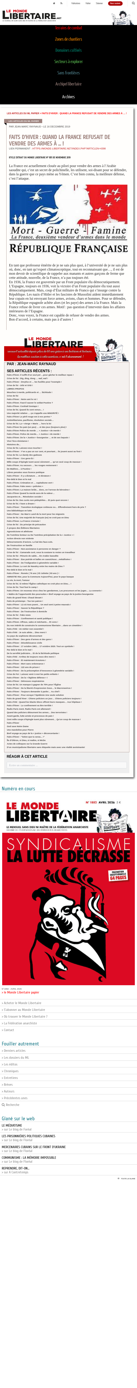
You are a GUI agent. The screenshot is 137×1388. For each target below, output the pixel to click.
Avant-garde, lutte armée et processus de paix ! (30, 716)
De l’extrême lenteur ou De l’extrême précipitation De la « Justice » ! (40, 535)
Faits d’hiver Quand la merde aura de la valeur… (31, 493)
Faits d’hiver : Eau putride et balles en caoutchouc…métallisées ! (39, 559)
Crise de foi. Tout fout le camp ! (22, 587)
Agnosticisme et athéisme (20, 531)
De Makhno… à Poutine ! (19, 469)
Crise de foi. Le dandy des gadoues (24, 455)
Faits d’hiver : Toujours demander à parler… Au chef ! (33, 691)
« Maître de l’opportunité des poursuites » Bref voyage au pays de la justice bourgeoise (50, 594)
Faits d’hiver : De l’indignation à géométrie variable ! (33, 563)
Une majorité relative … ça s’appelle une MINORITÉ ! (33, 413)
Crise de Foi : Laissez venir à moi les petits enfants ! (33, 674)
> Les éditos (9, 1064)
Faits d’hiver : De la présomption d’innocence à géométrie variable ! (40, 670)
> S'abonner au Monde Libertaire (23, 1010)
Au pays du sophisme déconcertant (24, 636)
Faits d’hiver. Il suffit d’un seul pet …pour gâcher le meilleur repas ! (40, 375)
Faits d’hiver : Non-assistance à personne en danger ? (34, 549)
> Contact (8, 1030)
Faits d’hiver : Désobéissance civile (24, 643)
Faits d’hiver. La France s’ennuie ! (23, 521)
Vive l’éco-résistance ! (18, 441)
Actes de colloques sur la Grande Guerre (27, 743)
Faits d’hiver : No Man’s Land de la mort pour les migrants (36, 514)
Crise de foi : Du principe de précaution (26, 524)
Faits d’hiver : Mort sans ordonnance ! (26, 663)
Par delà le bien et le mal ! (19, 650)
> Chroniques (10, 1071)
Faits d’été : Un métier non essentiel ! (25, 629)
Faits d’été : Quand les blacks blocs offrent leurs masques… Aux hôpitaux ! (44, 702)
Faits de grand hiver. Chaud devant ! (25, 597)
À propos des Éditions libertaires (23, 528)
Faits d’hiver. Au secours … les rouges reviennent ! (32, 465)
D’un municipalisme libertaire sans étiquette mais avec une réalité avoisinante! (46, 747)
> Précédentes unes (14, 1098)
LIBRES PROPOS (15, 389)
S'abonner (99, 3)
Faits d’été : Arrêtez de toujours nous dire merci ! (31, 657)
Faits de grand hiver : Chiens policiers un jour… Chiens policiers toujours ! (44, 698)
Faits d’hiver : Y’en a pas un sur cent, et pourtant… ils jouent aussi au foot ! (44, 451)
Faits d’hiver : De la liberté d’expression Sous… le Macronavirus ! (39, 688)
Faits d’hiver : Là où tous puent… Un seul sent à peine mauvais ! (39, 604)
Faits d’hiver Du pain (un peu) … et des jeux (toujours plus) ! (37, 427)
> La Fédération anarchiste (19, 1023)
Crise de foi (12, 396)
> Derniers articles (13, 1051)
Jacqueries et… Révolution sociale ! (25, 496)
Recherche (10, 1105)
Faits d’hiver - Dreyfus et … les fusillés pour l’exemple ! (34, 382)
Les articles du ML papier (23, 113)
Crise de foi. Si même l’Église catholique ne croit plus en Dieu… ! (39, 583)
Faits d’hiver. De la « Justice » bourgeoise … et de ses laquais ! (38, 437)
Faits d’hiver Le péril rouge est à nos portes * (29, 416)
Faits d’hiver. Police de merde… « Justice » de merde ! (34, 434)
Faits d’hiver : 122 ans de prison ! (23, 667)
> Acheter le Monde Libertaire (21, 1003)
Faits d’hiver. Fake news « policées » (25, 486)
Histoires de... (14, 444)
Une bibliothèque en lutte (19, 510)
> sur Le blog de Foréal (17, 1127)
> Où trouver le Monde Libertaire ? (24, 1016)
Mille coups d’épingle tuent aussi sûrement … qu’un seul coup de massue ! (44, 462)
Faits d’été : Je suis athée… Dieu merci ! (27, 632)
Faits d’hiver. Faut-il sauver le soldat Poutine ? (30, 402)
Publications (76, 3)
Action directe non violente (20, 538)
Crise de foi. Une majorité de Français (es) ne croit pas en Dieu (38, 517)
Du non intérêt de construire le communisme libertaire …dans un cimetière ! (44, 625)
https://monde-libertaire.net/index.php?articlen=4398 (69, 148)
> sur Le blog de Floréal (28, 1138)
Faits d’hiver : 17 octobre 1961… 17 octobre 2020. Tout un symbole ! (40, 646)
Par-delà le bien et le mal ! (20, 570)
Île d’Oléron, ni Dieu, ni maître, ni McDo (26, 740)
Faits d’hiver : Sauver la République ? (25, 608)
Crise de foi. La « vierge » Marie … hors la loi (29, 423)
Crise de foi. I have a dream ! (21, 503)
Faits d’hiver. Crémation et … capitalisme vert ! (30, 483)
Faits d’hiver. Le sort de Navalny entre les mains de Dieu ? (36, 566)
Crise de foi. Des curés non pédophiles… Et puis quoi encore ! (38, 500)
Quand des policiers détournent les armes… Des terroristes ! (37, 712)
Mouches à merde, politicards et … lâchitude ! (29, 392)
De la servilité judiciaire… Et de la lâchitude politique (33, 653)
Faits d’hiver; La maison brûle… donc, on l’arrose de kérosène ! (38, 489)
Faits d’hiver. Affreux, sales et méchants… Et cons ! (32, 622)
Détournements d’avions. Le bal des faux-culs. (30, 542)
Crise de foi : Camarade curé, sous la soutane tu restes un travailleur (41, 552)
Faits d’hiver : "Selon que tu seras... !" (26, 737)
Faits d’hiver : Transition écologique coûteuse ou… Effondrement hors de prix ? (46, 507)
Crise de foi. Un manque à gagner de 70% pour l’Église (34, 684)
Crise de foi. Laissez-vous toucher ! (24, 448)
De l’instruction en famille (19, 545)
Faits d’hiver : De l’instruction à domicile (27, 611)
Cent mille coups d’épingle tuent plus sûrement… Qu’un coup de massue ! (44, 719)
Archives (68, 97)
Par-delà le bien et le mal (19, 479)
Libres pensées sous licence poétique (26, 472)
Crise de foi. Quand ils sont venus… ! (25, 409)
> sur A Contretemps (15, 1170)
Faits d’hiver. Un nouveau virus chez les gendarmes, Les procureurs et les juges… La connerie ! (54, 590)
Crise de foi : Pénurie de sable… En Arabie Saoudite (32, 556)
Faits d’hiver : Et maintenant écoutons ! (26, 660)
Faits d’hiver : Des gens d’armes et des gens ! (29, 639)
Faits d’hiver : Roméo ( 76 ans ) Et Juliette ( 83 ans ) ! (33, 573)
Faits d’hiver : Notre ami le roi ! (22, 399)
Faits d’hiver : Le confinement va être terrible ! (30, 705)
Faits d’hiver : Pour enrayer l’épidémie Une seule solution (35, 695)
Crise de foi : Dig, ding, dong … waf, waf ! (27, 378)
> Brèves (7, 1085)
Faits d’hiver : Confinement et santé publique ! (30, 618)
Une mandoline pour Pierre (20, 730)
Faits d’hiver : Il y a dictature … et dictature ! (29, 476)
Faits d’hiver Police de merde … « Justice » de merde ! (34, 430)
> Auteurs (8, 1091)
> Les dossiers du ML (15, 1058)
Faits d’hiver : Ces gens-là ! (20, 458)
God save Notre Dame (18, 726)
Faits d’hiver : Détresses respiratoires (25, 681)
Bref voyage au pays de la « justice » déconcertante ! (33, 733)
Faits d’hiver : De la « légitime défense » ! (27, 677)
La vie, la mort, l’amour (18, 580)
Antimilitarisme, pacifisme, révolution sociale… (30, 420)
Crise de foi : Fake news (19, 615)
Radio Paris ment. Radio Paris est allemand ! (29, 709)
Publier (88, 3)
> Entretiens (10, 1078)
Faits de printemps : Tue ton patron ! (25, 601)
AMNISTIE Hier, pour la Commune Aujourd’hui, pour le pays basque (40, 576)
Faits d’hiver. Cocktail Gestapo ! (23, 406)
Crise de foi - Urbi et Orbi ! (20, 385)
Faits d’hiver (13, 723)
